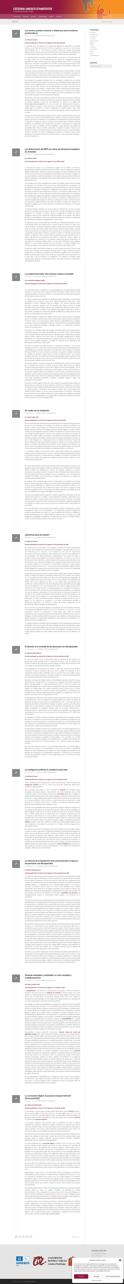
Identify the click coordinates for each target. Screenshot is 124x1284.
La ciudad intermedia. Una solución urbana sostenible (49, 274)
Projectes (92, 47)
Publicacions (93, 49)
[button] (120, 1260)
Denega (96, 1276)
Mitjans (92, 43)
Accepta (81, 1276)
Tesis (91, 53)
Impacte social (94, 41)
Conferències (94, 34)
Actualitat (92, 32)
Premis (92, 45)
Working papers (94, 55)
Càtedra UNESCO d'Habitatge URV (45, 36)
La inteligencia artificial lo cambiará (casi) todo (46, 770)
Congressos (93, 37)
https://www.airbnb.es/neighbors (35, 104)
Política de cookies (97, 1280)
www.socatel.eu (54, 1214)
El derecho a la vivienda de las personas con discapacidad (51, 646)
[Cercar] (110, 16)
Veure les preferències (113, 1276)
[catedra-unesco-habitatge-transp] (33, 8)
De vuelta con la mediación (37, 410)
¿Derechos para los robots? (37, 535)
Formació (92, 39)
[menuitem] (17, 16)
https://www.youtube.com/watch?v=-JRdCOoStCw (51, 1198)
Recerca (92, 51)
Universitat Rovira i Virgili (98, 1253)
